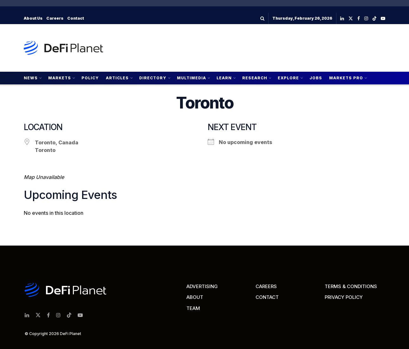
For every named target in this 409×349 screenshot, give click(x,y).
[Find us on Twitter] (350, 18)
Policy (90, 78)
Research (254, 78)
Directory (152, 78)
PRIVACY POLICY (344, 297)
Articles (117, 78)
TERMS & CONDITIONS (351, 286)
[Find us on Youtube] (383, 18)
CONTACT (267, 297)
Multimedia (191, 78)
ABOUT (194, 297)
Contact (75, 18)
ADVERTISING (202, 286)
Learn (224, 78)
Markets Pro (346, 78)
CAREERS (266, 286)
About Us (33, 18)
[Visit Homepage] (63, 48)
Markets (59, 78)
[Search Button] (262, 18)
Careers (54, 18)
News (31, 78)
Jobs (315, 78)
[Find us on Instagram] (366, 18)
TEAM (193, 308)
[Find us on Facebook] (358, 18)
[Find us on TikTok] (374, 18)
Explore (288, 78)
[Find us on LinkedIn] (342, 18)
